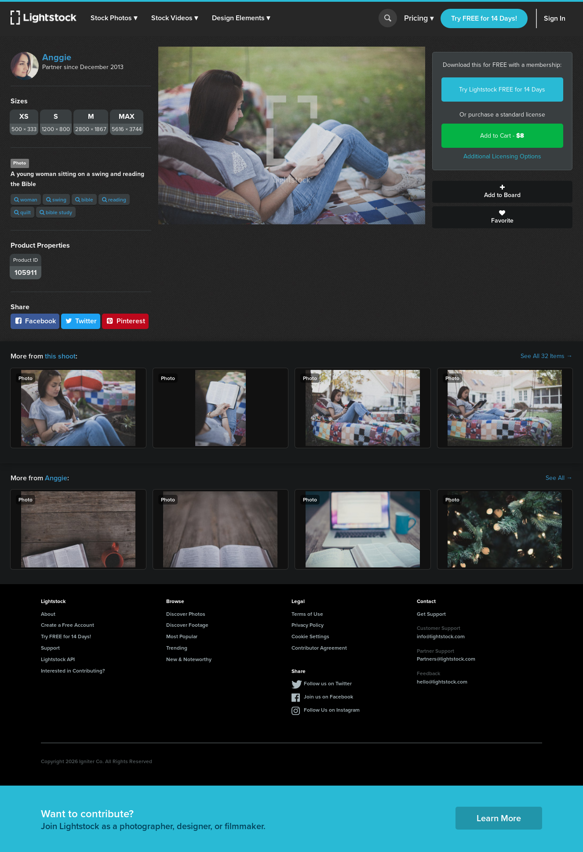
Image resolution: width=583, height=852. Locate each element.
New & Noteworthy (188, 659)
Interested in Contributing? (73, 670)
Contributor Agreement (319, 647)
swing (56, 199)
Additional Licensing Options (502, 156)
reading (114, 199)
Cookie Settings (310, 636)
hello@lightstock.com (442, 681)
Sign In (554, 18)
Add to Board (502, 191)
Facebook (35, 321)
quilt (22, 212)
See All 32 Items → (546, 356)
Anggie (56, 57)
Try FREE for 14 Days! (484, 18)
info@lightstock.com (441, 636)
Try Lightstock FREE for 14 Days (502, 89)
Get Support (431, 614)
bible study (56, 212)
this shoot (60, 356)
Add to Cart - (502, 135)
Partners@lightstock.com (446, 658)
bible (84, 199)
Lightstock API (58, 659)
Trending (176, 647)
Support (50, 647)
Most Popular (181, 636)
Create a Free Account (67, 625)
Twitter (81, 321)
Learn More (499, 818)
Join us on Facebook (328, 696)
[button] (114, 18)
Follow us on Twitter (328, 683)
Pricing (419, 18)
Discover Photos (185, 614)
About (48, 614)
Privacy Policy (308, 625)
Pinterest (125, 321)
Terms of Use (307, 614)
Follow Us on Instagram (332, 709)
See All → (559, 478)
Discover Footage (187, 625)
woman (25, 199)
